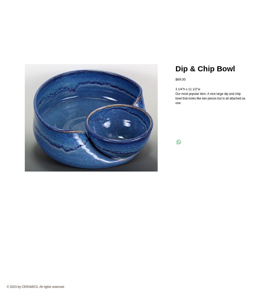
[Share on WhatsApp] (179, 142)
